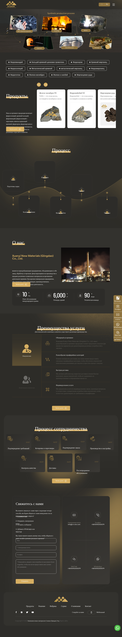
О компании (76, 607)
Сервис (64, 607)
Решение (41, 607)
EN (102, 4)
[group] (51, 108)
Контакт (88, 607)
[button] (39, 84)
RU (107, 4)
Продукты (30, 607)
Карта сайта (68, 621)
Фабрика (53, 607)
